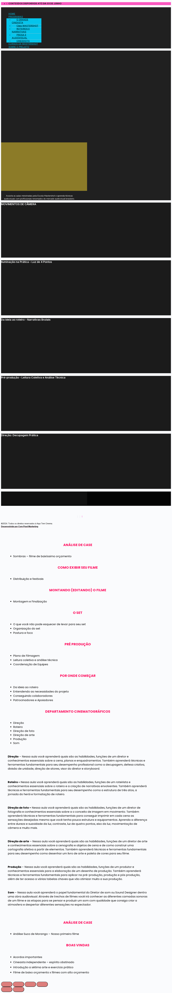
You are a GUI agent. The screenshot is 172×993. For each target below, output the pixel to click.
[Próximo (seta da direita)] (18, 989)
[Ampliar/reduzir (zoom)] (42, 984)
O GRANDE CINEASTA (20, 21)
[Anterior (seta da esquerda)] (6, 989)
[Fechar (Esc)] (6, 984)
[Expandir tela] (30, 984)
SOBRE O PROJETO (18, 46)
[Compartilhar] (18, 984)
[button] (77, 8)
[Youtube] (82, 516)
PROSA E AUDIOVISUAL (19, 36)
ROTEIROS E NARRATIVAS (21, 30)
